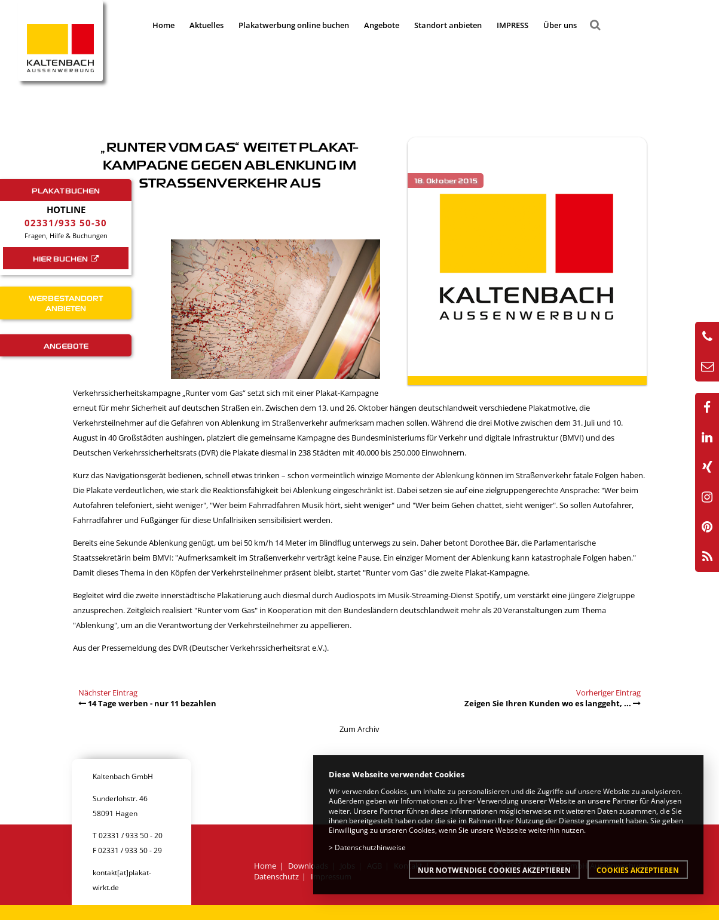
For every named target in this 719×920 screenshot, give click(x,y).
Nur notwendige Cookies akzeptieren (494, 870)
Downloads (308, 865)
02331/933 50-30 (66, 223)
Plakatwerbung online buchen (293, 25)
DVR (180, 647)
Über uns (560, 25)
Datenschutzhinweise (370, 847)
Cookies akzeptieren (637, 870)
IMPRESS (512, 25)
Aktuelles (206, 25)
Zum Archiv (359, 729)
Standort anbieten (448, 25)
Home (163, 25)
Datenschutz (276, 876)
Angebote (381, 25)
